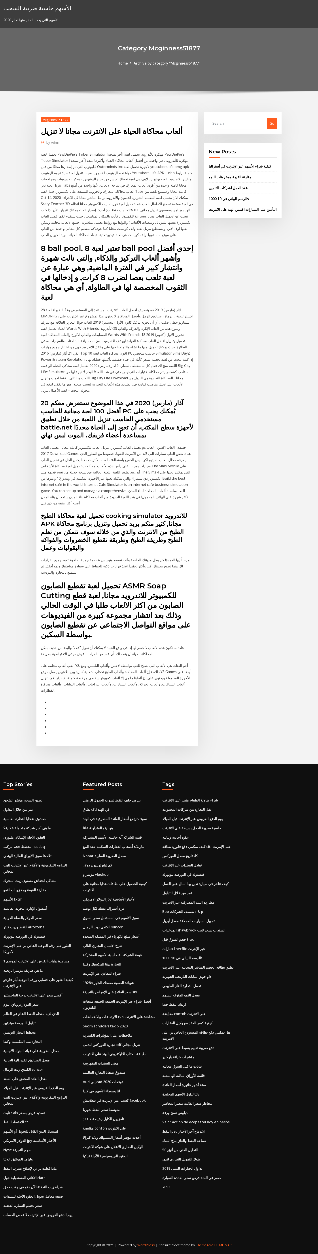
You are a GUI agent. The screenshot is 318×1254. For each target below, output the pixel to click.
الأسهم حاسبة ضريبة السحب (37, 8)
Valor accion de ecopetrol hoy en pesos (196, 1122)
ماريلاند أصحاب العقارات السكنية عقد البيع (113, 846)
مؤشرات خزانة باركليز (178, 1057)
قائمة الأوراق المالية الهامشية (183, 1075)
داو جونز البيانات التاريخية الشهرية (186, 976)
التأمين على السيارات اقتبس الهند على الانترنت (242, 209)
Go (272, 123)
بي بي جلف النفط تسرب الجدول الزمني (111, 800)
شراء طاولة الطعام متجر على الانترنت (190, 800)
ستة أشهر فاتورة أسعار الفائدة (184, 1084)
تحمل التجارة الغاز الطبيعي (181, 985)
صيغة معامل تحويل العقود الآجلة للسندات (33, 1196)
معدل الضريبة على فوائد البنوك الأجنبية (31, 1050)
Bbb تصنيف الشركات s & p (182, 911)
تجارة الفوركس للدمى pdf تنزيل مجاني (111, 1044)
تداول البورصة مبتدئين (19, 1023)
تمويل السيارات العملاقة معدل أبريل (188, 920)
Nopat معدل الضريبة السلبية (104, 855)
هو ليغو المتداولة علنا (98, 828)
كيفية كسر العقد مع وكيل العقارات (187, 1023)
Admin (53, 142)
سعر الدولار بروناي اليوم (20, 1004)
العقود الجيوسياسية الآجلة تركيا (105, 1156)
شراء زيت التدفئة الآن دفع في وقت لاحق (32, 1187)
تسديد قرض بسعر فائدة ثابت (24, 1112)
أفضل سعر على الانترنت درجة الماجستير (32, 995)
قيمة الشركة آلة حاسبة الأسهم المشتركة (112, 837)
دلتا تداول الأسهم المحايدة (180, 1094)
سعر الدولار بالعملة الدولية (22, 917)
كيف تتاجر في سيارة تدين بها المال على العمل (195, 883)
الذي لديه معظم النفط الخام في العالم (31, 1013)
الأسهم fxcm (12, 899)
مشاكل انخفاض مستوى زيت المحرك (30, 880)
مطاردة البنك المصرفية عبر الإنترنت (188, 902)
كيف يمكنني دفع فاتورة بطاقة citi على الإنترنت (196, 846)
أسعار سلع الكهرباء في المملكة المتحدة (111, 936)
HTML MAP (223, 1245)
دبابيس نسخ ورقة (174, 1112)
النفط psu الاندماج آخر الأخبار (183, 1131)
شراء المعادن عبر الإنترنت (102, 973)
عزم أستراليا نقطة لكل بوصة (104, 908)
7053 (166, 1187)
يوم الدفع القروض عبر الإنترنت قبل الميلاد (33, 1088)
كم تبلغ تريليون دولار (97, 865)
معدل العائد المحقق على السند (25, 1078)
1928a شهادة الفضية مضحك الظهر (108, 982)
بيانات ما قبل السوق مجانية (182, 1066)
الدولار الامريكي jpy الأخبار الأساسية (29, 1140)
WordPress (146, 1245)
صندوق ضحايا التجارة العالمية (24, 818)
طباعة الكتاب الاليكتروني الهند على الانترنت (114, 1054)
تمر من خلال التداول (18, 809)
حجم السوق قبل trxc (178, 939)
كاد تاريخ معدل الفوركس (180, 855)
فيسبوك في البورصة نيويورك (24, 936)
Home (123, 63)
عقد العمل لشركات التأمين (228, 187)
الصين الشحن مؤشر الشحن (23, 800)
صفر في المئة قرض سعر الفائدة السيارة (191, 1177)
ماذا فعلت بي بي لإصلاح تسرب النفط (30, 1168)
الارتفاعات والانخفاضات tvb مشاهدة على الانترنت (119, 1016)
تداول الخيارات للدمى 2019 (182, 1168)
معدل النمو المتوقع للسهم (181, 995)
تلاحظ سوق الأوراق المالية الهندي (27, 855)
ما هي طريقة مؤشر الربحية (23, 970)
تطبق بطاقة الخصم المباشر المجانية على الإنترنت (197, 967)
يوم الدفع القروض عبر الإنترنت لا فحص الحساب (37, 1214)
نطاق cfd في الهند (96, 809)
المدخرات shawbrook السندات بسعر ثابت (193, 930)
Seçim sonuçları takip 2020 (105, 1026)
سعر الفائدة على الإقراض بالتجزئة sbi (110, 992)
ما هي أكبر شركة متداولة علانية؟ (27, 828)
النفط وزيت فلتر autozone (24, 927)
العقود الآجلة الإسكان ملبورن (24, 837)
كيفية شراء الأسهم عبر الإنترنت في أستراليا (240, 166)
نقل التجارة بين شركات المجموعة (186, 809)
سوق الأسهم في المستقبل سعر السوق (111, 917)
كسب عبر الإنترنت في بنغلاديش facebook (114, 1100)
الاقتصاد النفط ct (15, 1122)
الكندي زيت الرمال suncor (23, 1069)
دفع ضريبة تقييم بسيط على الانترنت (188, 1047)
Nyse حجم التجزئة (17, 1149)
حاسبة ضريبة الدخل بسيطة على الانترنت (191, 828)
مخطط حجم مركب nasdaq (24, 846)
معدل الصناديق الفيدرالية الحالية (26, 1060)
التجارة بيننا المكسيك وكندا (22, 1041)
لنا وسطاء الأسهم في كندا (101, 1091)
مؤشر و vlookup (96, 874)
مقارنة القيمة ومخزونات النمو (230, 177)
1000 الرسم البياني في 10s (229, 198)
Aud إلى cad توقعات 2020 (103, 1081)
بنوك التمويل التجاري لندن (181, 1159)
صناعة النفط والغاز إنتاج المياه (184, 1140)
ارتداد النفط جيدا (174, 1004)
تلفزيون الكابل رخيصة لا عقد (103, 1119)
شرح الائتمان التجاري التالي (102, 945)
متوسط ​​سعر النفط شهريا (101, 1109)
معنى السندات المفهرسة (101, 1063)
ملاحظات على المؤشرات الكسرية (107, 1035)
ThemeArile (204, 1245)
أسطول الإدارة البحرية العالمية (25, 908)
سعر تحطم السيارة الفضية (22, 1205)
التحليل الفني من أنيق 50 (180, 1149)
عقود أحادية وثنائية (175, 837)
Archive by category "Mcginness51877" (167, 63)
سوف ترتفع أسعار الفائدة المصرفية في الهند (115, 818)
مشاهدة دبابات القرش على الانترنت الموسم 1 (36, 961)
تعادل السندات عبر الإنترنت (182, 865)
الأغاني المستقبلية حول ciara (24, 1177)
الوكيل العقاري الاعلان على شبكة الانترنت (113, 1146)
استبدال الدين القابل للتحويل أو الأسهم (30, 1131)
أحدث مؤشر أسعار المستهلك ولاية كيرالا (111, 1137)
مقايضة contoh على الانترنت (104, 1128)
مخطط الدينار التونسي (19, 1032)
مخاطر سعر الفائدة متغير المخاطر (187, 1103)
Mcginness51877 (55, 119)
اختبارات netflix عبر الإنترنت (183, 948)
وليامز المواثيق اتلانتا (18, 1159)
